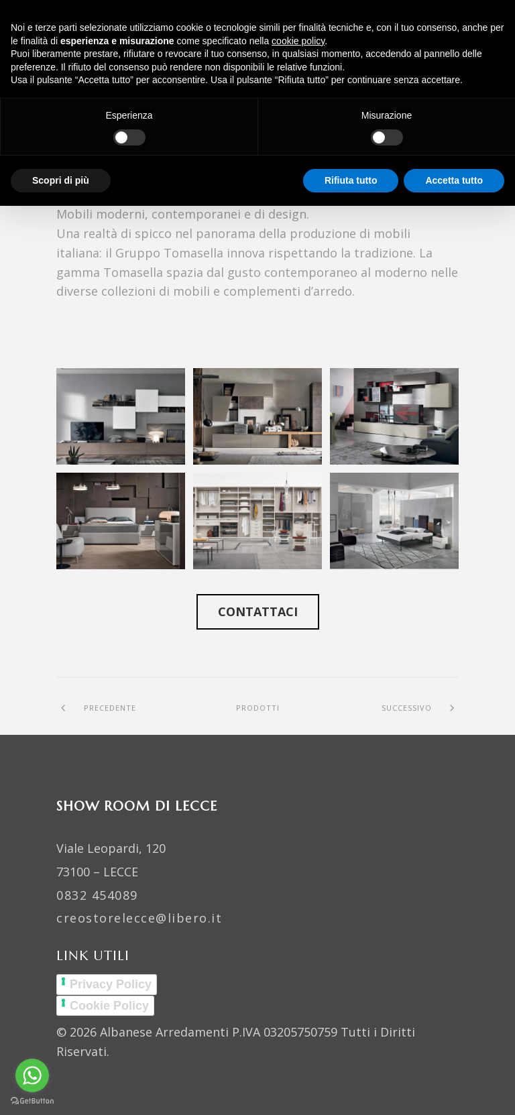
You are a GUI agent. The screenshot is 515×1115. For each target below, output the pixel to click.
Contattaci (258, 611)
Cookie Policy (109, 1005)
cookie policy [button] (298, 41)
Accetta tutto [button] (454, 180)
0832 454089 (97, 895)
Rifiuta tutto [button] (351, 180)
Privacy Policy (111, 984)
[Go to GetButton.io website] (32, 1101)
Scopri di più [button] (60, 180)
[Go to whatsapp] (32, 1075)
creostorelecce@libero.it (139, 918)
